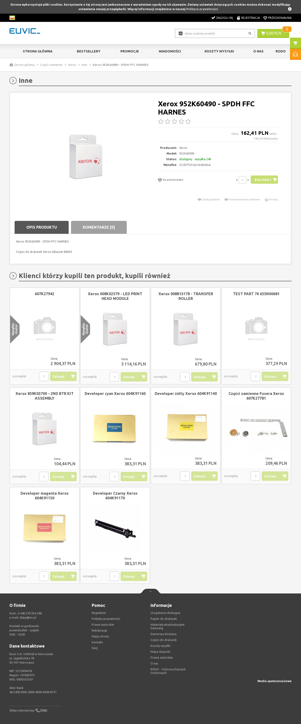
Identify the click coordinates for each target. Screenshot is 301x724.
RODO (281, 51)
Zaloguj (262, 180)
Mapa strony (100, 636)
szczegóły (19, 376)
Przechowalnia (280, 17)
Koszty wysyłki (219, 51)
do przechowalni (173, 179)
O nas (154, 663)
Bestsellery (88, 51)
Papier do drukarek (163, 618)
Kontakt (97, 642)
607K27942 (44, 294)
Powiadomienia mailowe (244, 199)
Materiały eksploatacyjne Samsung (167, 626)
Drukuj (273, 199)
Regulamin (99, 612)
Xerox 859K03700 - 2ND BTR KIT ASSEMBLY (45, 395)
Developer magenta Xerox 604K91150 (44, 495)
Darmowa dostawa (163, 634)
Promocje (129, 51)
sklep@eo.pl (27, 617)
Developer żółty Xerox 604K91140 (186, 393)
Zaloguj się (224, 17)
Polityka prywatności (106, 618)
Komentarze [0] (99, 227)
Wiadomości (170, 51)
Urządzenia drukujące (165, 612)
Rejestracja (250, 17)
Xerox (72, 64)
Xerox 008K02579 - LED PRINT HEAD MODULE (115, 296)
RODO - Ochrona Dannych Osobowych (168, 671)
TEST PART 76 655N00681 (256, 294)
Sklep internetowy (21, 710)
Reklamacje (99, 630)
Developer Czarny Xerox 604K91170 (115, 495)
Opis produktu (41, 227)
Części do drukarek (163, 639)
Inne (84, 64)
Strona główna (37, 51)
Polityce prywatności (202, 9)
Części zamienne (51, 64)
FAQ (95, 648)
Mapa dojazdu (160, 651)
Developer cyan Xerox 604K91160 (115, 393)
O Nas (258, 51)
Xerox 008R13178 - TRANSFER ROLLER (185, 296)
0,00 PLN (273, 33)
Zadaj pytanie (211, 199)
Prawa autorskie (161, 657)
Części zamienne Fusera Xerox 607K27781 (256, 395)
